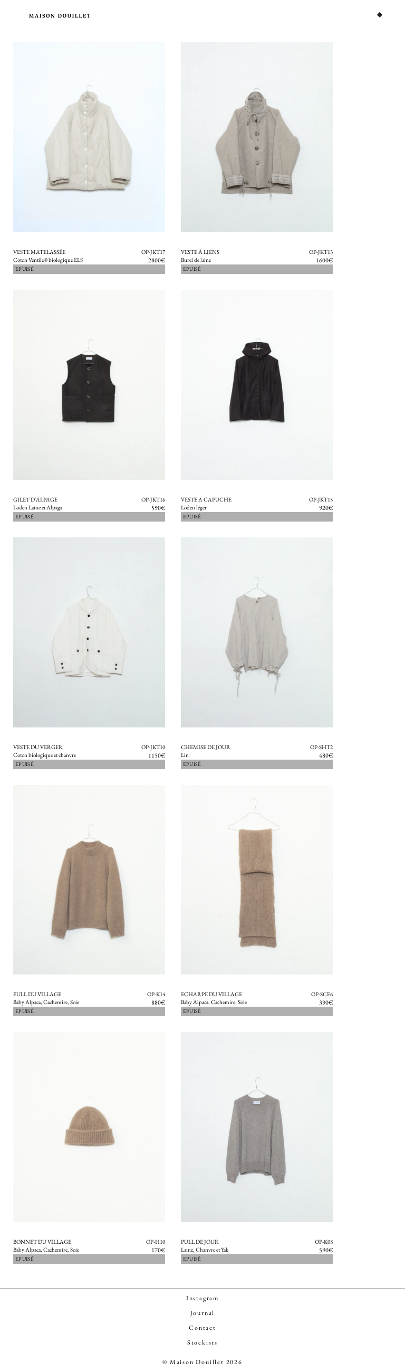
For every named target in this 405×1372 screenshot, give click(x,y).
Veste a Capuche (206, 499)
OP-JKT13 (321, 252)
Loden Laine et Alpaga (37, 507)
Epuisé (24, 269)
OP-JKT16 (153, 499)
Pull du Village (37, 994)
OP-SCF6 (322, 994)
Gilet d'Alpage (35, 499)
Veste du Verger (38, 747)
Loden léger (194, 507)
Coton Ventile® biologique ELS (48, 259)
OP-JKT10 (153, 747)
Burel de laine (196, 259)
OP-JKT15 (321, 499)
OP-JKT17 (153, 252)
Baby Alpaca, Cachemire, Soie (46, 1002)
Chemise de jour (205, 747)
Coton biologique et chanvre (44, 755)
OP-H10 (155, 1241)
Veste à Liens (200, 252)
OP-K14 (156, 994)
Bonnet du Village (42, 1241)
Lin (185, 755)
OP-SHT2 (321, 747)
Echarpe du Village (211, 994)
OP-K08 (324, 1241)
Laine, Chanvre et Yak (204, 1249)
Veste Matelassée (39, 252)
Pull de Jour (200, 1241)
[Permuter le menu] (379, 15)
